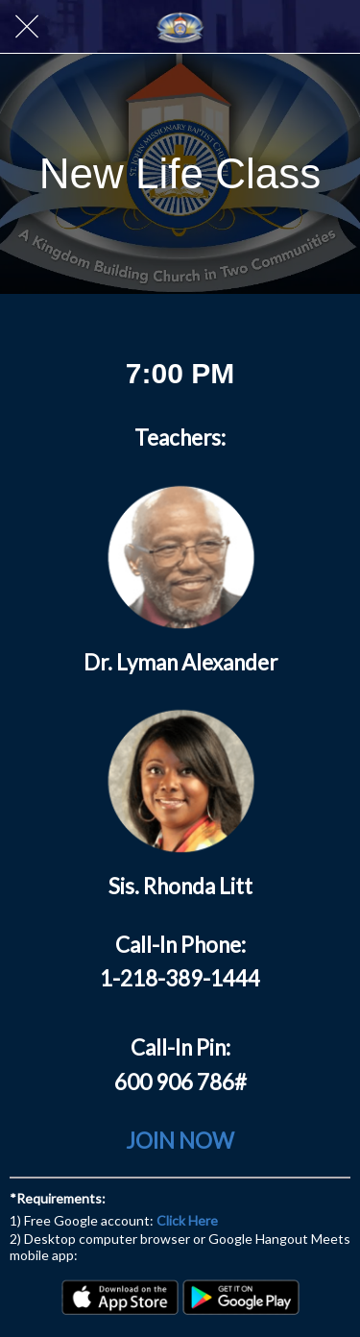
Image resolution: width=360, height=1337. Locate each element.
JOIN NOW (180, 1141)
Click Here (187, 1220)
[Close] (26, 26)
